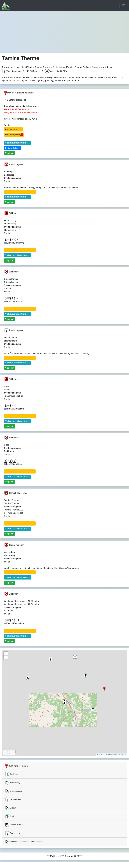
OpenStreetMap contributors (116, 754)
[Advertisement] (64, 31)
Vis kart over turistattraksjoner (17, 143)
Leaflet (100, 754)
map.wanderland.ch (13, 129)
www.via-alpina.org (14, 134)
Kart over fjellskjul (12, 148)
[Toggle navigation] (123, 5)
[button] (104, 689)
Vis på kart (9, 153)
